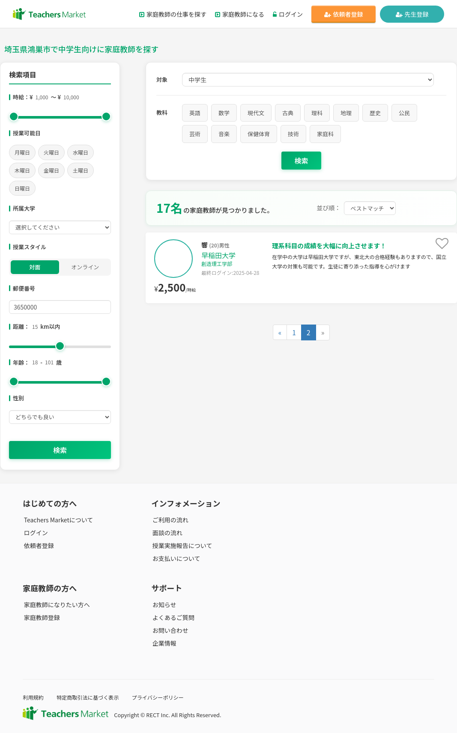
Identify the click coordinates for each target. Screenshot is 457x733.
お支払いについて (175, 558)
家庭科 (325, 134)
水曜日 (80, 152)
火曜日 (51, 152)
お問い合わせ (169, 630)
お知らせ (163, 604)
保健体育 (259, 134)
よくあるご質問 (172, 617)
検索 (60, 450)
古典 (287, 113)
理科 (317, 113)
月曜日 (22, 152)
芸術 (194, 134)
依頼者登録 (343, 14)
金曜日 (51, 170)
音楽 (224, 134)
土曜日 (80, 170)
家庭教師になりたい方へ (56, 604)
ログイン (288, 14)
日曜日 (22, 188)
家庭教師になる (239, 14)
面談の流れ (166, 532)
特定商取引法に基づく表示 (91, 697)
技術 (293, 134)
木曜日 (22, 170)
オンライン (85, 267)
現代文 (256, 113)
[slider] (13, 116)
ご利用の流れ (169, 519)
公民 (404, 113)
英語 (194, 113)
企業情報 (163, 643)
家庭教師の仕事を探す (172, 14)
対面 (34, 267)
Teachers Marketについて (57, 519)
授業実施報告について (181, 545)
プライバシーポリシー (163, 697)
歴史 (375, 113)
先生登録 (412, 14)
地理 (346, 113)
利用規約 (34, 697)
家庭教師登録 (41, 617)
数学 (224, 113)
